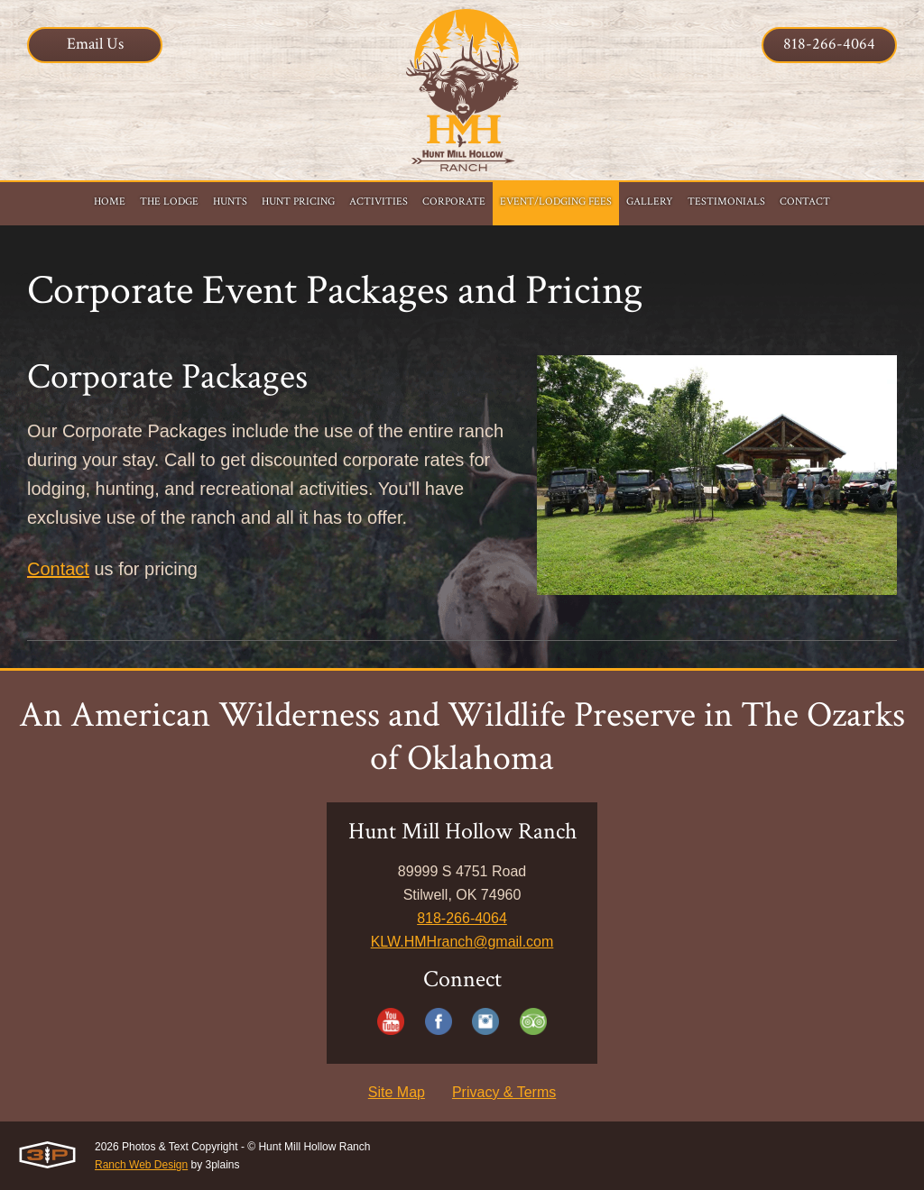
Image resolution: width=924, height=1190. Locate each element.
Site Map (396, 1092)
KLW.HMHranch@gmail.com (462, 941)
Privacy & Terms (504, 1092)
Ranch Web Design (141, 1164)
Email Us (95, 43)
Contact (58, 569)
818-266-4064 (829, 43)
